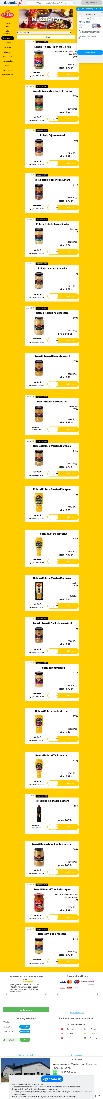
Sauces (8, 43)
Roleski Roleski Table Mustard (48, 650)
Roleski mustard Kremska (48, 248)
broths (7, 65)
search (66, 3)
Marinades (7, 56)
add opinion (26, 925)
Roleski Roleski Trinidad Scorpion (48, 812)
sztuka (30, 42)
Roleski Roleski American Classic (48, 46)
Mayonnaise (8, 61)
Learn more (90, 52)
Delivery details (77, 970)
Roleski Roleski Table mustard (48, 690)
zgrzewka (42, 42)
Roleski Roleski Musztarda (48, 369)
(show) (63, 992)
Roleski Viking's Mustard (48, 853)
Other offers (7, 75)
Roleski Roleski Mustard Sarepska (48, 409)
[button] (6, 915)
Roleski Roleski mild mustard (48, 288)
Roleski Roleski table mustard (48, 732)
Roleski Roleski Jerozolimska (48, 207)
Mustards (7, 38)
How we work (9, 1021)
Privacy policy (9, 1029)
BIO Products (8, 32)
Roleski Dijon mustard (48, 127)
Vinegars (7, 52)
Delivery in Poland (26, 970)
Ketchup (7, 47)
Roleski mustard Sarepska (48, 489)
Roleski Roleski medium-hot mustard (48, 772)
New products (8, 24)
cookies (34, 1084)
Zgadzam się (52, 1079)
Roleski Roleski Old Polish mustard (48, 570)
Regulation (8, 1025)
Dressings (7, 70)
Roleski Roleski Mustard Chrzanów (48, 86)
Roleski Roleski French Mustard (48, 167)
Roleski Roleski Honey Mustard (48, 328)
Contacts (77, 1013)
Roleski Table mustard (48, 611)
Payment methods (77, 928)
